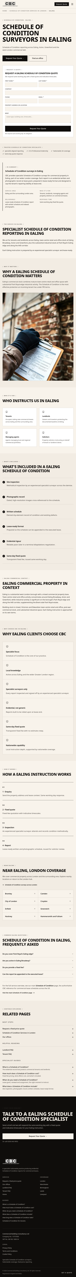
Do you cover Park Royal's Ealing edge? (38, 954)
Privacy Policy (7, 1248)
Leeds (42, 1191)
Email (41, 97)
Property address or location (16, 105)
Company (8, 89)
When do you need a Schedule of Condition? (18, 1211)
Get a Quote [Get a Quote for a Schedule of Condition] (67, 1273)
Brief (7, 113)
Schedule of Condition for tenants (14, 1221)
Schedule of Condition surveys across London (20, 885)
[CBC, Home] (11, 1161)
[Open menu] (72, 4)
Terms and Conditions (10, 1251)
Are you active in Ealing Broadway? (38, 961)
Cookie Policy (7, 1254)
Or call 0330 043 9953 (10, 1141)
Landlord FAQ (7, 1188)
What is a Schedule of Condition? (14, 1204)
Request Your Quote (38, 129)
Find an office (37, 58)
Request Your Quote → (15, 58)
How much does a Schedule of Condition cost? (18, 1208)
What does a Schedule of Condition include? (17, 1214)
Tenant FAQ (6, 1191)
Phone (7, 97)
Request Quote (61, 4)
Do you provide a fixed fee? (38, 967)
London (42, 1181)
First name (9, 81)
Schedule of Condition (45, 986)
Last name (43, 81)
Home (5, 11)
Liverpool (43, 1194)
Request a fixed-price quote (12, 1181)
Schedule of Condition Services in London (28, 11)
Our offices (6, 1184)
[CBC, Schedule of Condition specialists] (10, 4)
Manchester (44, 1184)
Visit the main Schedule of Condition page (19, 993)
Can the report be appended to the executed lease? (38, 974)
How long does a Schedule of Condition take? (18, 1218)
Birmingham (44, 1188)
